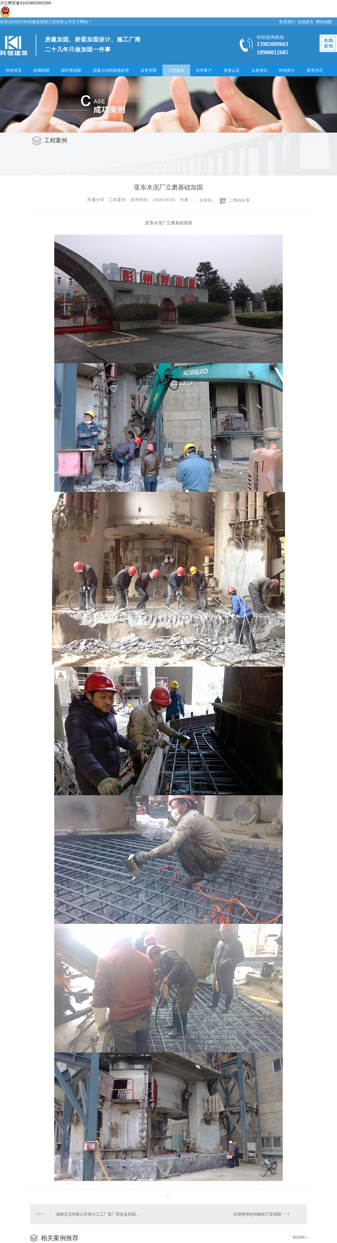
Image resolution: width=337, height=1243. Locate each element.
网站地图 (324, 21)
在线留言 (306, 21)
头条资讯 (259, 70)
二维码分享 (239, 200)
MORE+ (300, 1237)
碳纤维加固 (71, 70)
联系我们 (287, 21)
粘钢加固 (41, 70)
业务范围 (149, 70)
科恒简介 (287, 70)
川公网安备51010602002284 (25, 3)
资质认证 (232, 70)
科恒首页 (14, 70)
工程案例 (176, 70)
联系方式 (315, 70)
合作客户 (204, 70)
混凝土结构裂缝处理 (111, 70)
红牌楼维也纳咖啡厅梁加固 (257, 1214)
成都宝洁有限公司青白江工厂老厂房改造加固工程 (99, 1214)
